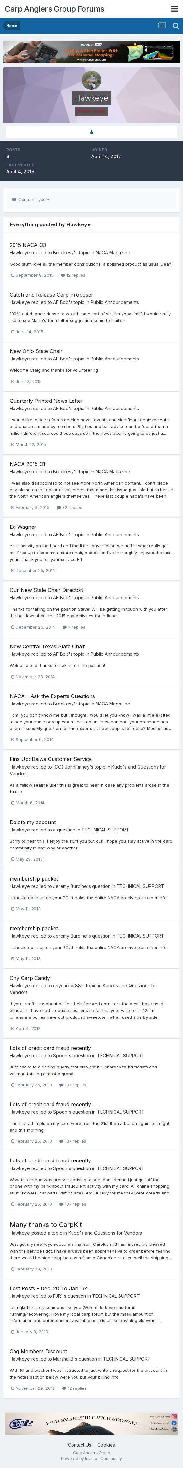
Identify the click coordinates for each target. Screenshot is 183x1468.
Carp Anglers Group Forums (54, 8)
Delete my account (33, 822)
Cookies (106, 1444)
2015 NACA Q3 (28, 245)
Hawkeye (20, 252)
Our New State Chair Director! (46, 590)
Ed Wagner (23, 527)
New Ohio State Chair (36, 351)
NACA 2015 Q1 (27, 464)
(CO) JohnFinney (71, 767)
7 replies (74, 626)
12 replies (73, 275)
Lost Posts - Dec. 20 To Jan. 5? (48, 1288)
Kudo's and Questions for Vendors (105, 1233)
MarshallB (63, 1359)
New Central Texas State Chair (47, 646)
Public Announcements (115, 302)
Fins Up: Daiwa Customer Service (51, 759)
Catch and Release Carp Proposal (51, 294)
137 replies (72, 1084)
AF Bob (61, 302)
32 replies (69, 507)
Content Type (30, 199)
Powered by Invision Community (91, 1458)
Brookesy (63, 252)
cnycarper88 (67, 985)
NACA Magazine (113, 252)
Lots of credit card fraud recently (50, 1048)
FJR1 (58, 1296)
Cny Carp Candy (30, 978)
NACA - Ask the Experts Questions (52, 696)
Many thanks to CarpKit (46, 1224)
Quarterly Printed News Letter (46, 401)
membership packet (34, 878)
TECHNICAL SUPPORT (105, 829)
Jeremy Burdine (70, 886)
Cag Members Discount (38, 1351)
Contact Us (79, 1444)
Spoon (60, 1055)
